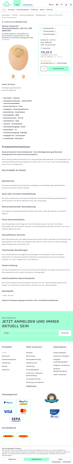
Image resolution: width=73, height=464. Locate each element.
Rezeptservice (31, 363)
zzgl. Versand (57, 56)
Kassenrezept (48, 34)
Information (59, 347)
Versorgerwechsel (33, 379)
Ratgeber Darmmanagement (60, 361)
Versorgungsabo (32, 369)
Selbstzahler (47, 28)
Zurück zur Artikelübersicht (14, 22)
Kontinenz (11, 9)
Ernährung (34, 9)
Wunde (42, 9)
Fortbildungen (27, 4)
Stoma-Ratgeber (59, 352)
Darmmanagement (23, 9)
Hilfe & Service (34, 347)
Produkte (7, 347)
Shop (17, 4)
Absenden (65, 333)
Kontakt (29, 352)
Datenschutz (56, 462)
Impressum (67, 462)
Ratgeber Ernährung (61, 365)
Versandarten (9, 427)
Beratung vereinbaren (35, 382)
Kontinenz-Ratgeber (61, 356)
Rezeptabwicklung (33, 359)
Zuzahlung (30, 366)
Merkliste (46, 48)
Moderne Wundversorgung (60, 370)
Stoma (4, 9)
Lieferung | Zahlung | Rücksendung (34, 374)
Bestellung (30, 356)
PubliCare (49, 9)
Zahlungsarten (9, 394)
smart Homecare (60, 374)
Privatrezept (47, 31)
